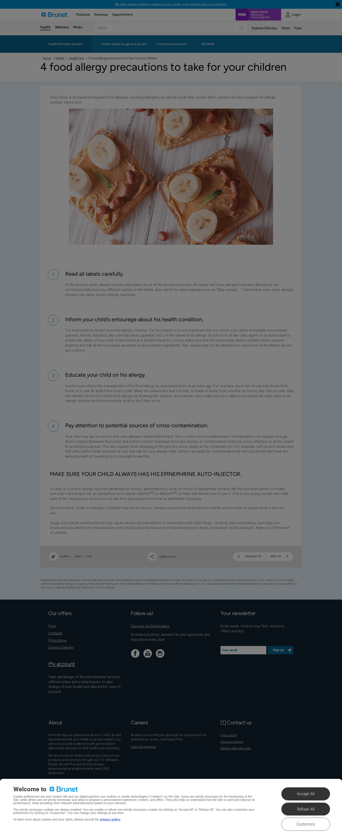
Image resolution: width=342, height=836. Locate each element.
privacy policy (110, 819)
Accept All (306, 794)
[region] (171, 807)
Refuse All (306, 809)
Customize (305, 824)
